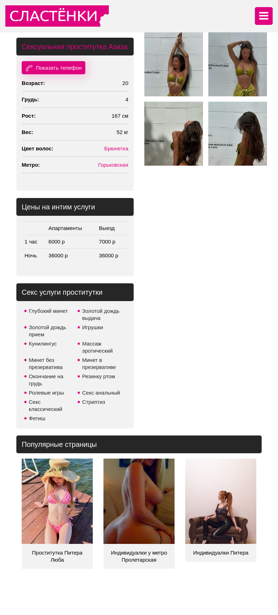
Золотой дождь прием (47, 330)
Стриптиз (93, 402)
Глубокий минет (48, 311)
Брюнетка (116, 148)
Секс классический (45, 405)
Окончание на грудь (46, 379)
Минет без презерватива (46, 363)
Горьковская (113, 165)
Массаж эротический (97, 347)
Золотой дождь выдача (100, 314)
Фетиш (37, 418)
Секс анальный (101, 393)
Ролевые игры (46, 393)
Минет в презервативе (99, 363)
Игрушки (92, 327)
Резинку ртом (98, 376)
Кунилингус (43, 344)
